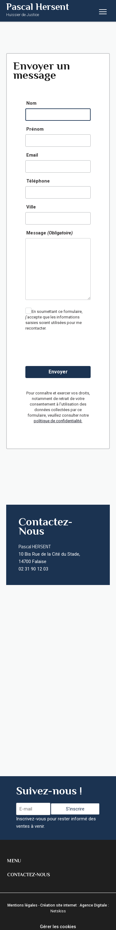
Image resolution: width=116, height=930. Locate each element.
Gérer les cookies (58, 926)
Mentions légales (22, 905)
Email (32, 155)
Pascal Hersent (37, 10)
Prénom (35, 129)
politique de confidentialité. (58, 421)
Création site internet (58, 905)
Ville (31, 207)
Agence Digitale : (94, 905)
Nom (31, 103)
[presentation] (60, 345)
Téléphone (38, 181)
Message (49, 233)
